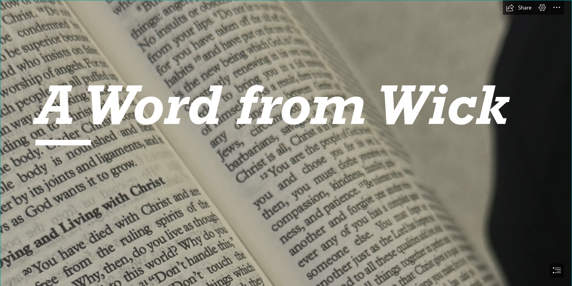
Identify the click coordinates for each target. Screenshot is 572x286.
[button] (519, 7)
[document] (286, 143)
